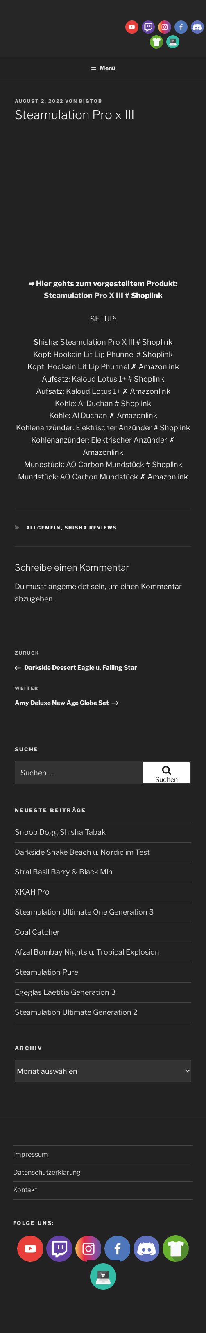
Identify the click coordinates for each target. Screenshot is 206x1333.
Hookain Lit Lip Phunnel (94, 354)
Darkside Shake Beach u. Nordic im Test (82, 852)
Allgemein (43, 528)
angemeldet (68, 586)
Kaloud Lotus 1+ (99, 379)
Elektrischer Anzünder (114, 427)
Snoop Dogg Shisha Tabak (60, 832)
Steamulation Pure (46, 972)
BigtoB (90, 101)
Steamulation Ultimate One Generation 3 (84, 912)
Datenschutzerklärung (47, 1172)
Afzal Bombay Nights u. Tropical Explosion (87, 952)
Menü (103, 67)
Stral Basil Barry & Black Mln (64, 872)
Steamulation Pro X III (83, 295)
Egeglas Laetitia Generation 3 (65, 992)
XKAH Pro (32, 892)
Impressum (30, 1154)
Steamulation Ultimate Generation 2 (76, 1012)
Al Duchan (95, 403)
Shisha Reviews (91, 528)
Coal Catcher (37, 932)
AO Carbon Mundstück (105, 464)
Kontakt (25, 1190)
